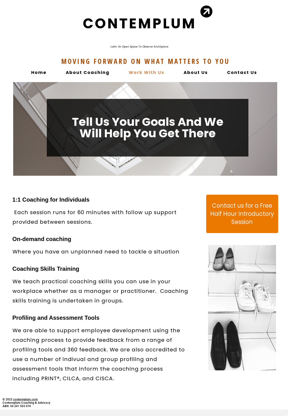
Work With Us (146, 72)
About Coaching (87, 72)
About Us (196, 72)
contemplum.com (25, 399)
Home (39, 72)
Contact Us (242, 72)
